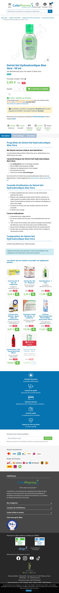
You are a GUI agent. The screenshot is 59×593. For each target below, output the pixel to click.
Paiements (29, 128)
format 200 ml (35, 178)
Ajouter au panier (38, 89)
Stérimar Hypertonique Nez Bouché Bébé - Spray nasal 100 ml (45, 317)
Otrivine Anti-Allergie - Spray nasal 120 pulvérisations (13, 317)
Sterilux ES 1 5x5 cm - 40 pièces (29, 282)
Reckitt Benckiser (39, 117)
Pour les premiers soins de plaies (29, 285)
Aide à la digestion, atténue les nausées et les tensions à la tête (29, 356)
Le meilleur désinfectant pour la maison (46, 286)
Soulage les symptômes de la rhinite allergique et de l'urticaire (13, 289)
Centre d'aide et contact (15, 512)
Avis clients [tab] (31, 136)
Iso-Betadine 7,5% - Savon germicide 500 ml (13, 351)
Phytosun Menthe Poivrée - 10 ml (29, 350)
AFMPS (36, 535)
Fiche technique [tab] (18, 136)
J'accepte (28, 590)
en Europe (39, 128)
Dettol (14, 119)
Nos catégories (12, 503)
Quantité (9, 89)
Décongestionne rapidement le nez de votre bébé (45, 323)
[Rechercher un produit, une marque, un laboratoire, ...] (29, 11)
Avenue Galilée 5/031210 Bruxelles (35, 548)
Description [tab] (5, 136)
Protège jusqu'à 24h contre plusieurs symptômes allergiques (13, 324)
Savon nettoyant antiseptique (13, 356)
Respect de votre (48, 128)
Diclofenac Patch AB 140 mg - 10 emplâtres (29, 316)
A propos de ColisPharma (16, 508)
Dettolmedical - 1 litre (45, 282)
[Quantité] (19, 89)
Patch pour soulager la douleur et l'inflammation (29, 321)
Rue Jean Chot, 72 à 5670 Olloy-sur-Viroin (38, 576)
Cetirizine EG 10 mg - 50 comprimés (13, 282)
